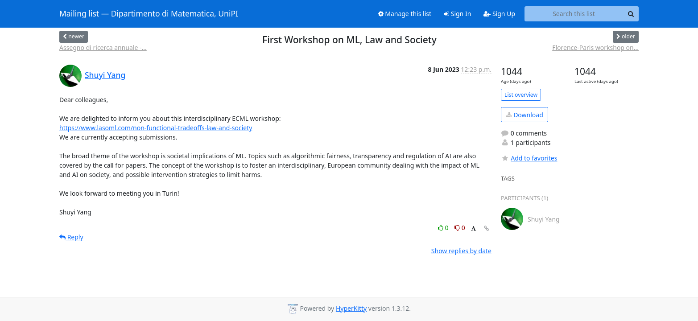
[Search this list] (574, 13)
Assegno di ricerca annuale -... (103, 47)
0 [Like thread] (444, 227)
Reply (71, 237)
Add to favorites (529, 158)
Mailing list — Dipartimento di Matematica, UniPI (148, 13)
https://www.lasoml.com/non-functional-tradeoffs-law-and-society (155, 127)
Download (524, 115)
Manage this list (405, 13)
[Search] (631, 13)
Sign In (457, 13)
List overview (520, 95)
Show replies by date (461, 251)
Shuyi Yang (105, 75)
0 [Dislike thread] (459, 227)
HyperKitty (351, 308)
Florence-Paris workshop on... (595, 47)
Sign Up (499, 13)
